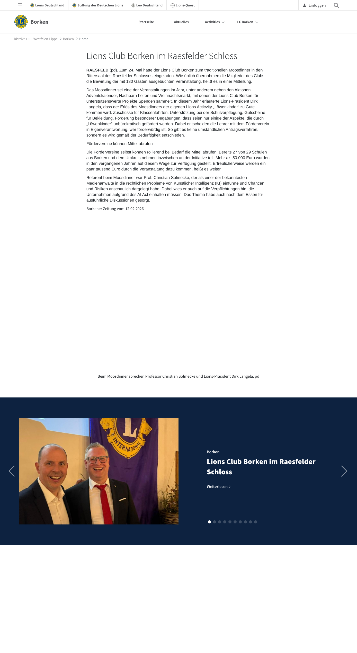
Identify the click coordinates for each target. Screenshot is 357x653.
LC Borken (245, 22)
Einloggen (314, 5)
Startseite (146, 22)
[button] (209, 521)
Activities (212, 22)
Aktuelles (181, 22)
